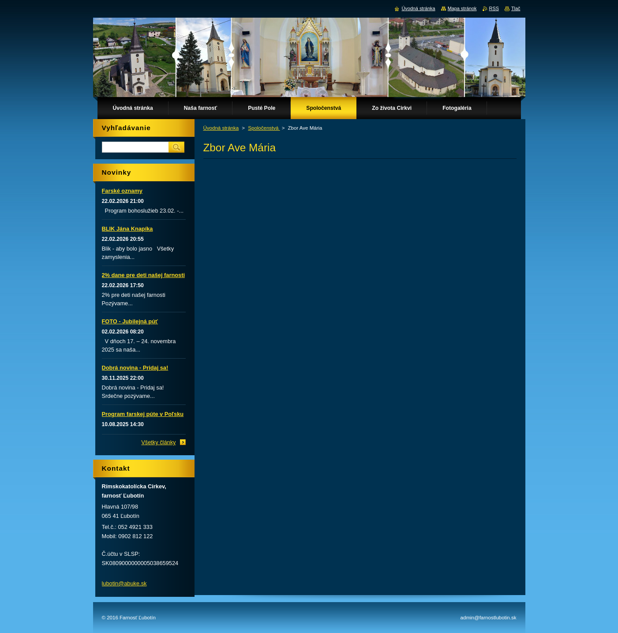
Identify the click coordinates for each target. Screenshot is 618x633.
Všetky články (158, 442)
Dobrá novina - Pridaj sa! (135, 367)
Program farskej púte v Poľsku (143, 414)
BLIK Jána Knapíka (127, 228)
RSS (494, 8)
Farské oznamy (122, 190)
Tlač (516, 8)
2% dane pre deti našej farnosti (143, 275)
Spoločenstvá (264, 128)
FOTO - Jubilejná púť (130, 321)
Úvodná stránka (221, 128)
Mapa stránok (462, 8)
